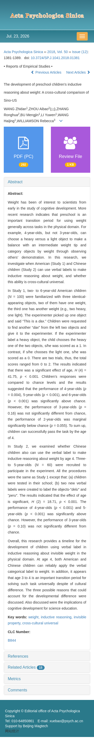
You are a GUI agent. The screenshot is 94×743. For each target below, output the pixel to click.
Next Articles (78, 72)
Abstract (15, 182)
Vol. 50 (62, 52)
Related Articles (26, 667)
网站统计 (12, 731)
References (18, 656)
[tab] (47, 182)
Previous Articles (46, 72)
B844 (12, 640)
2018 (51, 52)
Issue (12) (79, 52)
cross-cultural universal (40, 623)
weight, (34, 617)
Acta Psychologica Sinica (23, 52)
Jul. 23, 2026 (17, 36)
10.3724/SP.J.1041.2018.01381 (55, 58)
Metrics (14, 679)
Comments (17, 690)
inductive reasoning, (57, 617)
